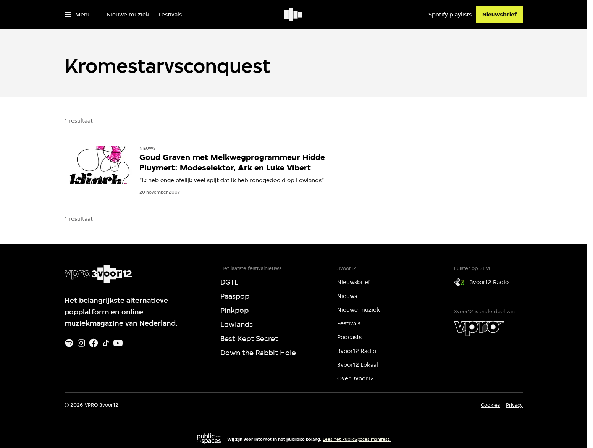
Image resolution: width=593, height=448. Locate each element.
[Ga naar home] (294, 14)
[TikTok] (105, 343)
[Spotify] (69, 343)
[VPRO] (479, 328)
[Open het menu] (77, 14)
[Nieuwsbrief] (499, 14)
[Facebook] (93, 343)
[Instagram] (81, 343)
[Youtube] (118, 343)
